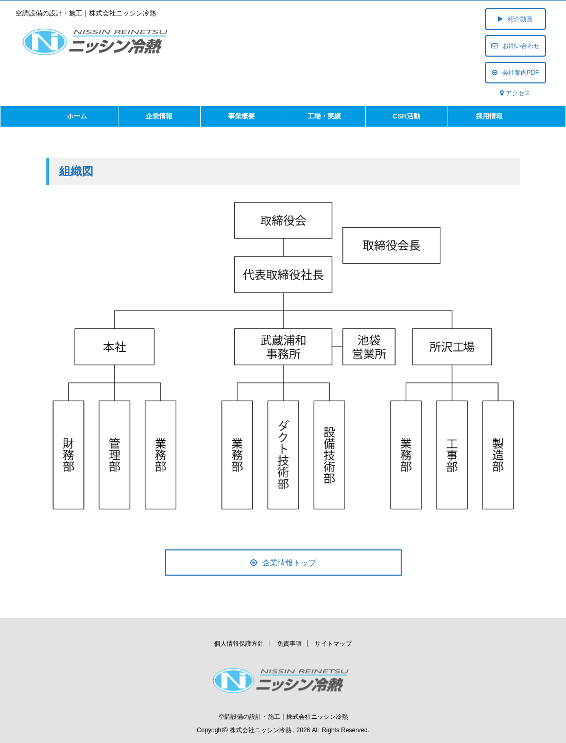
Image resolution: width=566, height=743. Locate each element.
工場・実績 (324, 116)
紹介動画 (515, 19)
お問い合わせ (515, 45)
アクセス (518, 93)
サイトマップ (333, 642)
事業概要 (241, 116)
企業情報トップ (283, 562)
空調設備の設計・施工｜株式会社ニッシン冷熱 (283, 715)
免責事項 (289, 642)
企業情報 (159, 116)
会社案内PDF (515, 72)
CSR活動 (406, 116)
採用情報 (489, 116)
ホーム (77, 116)
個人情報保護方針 (239, 642)
